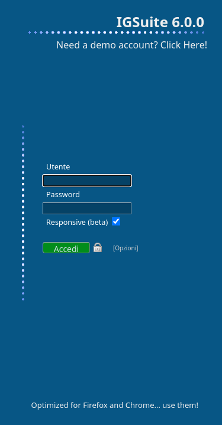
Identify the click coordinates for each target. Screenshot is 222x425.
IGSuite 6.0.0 (160, 21)
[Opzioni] (126, 248)
